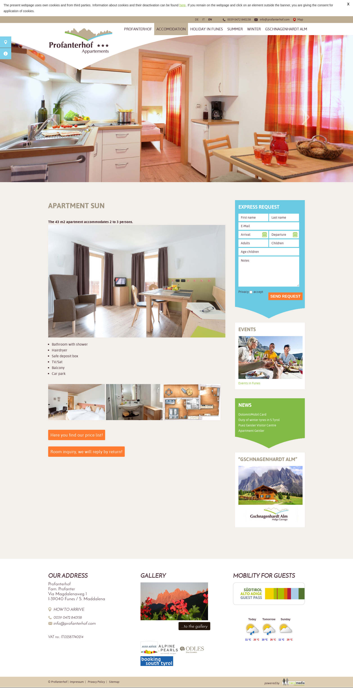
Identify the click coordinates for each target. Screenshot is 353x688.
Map (300, 19)
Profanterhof (138, 29)
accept (258, 292)
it (203, 19)
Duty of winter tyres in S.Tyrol (259, 420)
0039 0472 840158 (239, 19)
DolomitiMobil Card (252, 414)
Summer (235, 29)
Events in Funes (249, 383)
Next (306, 117)
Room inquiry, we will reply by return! (86, 451)
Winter (254, 29)
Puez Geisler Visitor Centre (257, 425)
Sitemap (114, 681)
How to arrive (69, 609)
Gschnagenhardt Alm (286, 29)
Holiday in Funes (206, 29)
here (182, 5)
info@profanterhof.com (275, 19)
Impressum (77, 681)
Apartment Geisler (251, 430)
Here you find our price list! (76, 434)
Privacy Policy (96, 681)
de (197, 19)
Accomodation (171, 29)
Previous (54, 117)
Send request (285, 296)
